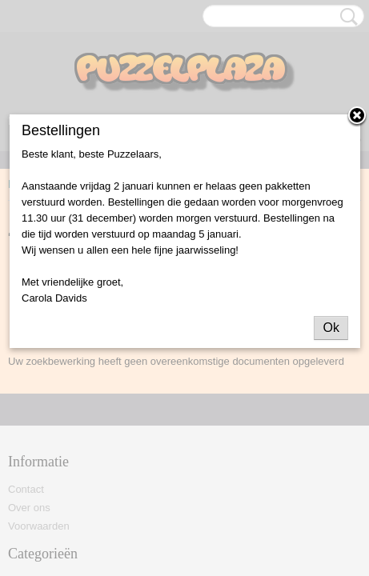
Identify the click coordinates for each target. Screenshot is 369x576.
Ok (331, 327)
